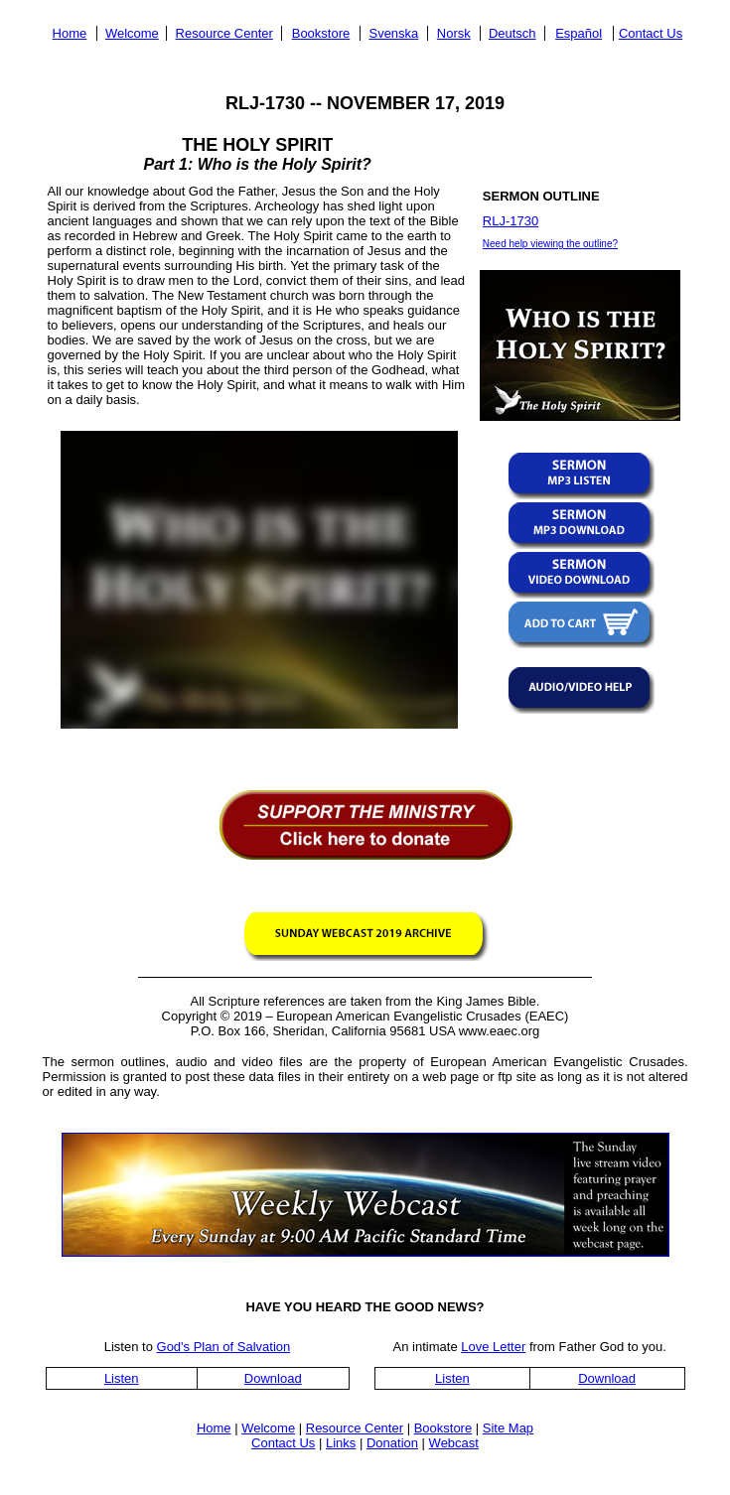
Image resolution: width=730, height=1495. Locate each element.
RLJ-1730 (510, 220)
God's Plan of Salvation (224, 1346)
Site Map (508, 1428)
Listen (121, 1378)
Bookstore (321, 33)
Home (70, 33)
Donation (392, 1442)
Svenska (393, 33)
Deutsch (512, 33)
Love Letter (493, 1346)
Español (578, 33)
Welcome (132, 33)
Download (273, 1378)
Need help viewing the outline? (550, 243)
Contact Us (650, 33)
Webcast (454, 1442)
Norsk (454, 33)
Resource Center (224, 33)
